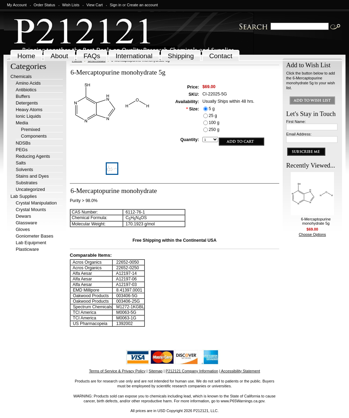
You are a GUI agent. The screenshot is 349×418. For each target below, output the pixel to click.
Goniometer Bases (34, 236)
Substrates (26, 182)
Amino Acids (28, 83)
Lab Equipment (31, 242)
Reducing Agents (33, 156)
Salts (21, 162)
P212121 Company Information (192, 371)
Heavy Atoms (29, 109)
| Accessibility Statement (239, 371)
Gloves (23, 229)
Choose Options (312, 234)
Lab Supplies (23, 196)
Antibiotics (26, 89)
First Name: (296, 121)
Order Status (44, 5)
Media (22, 122)
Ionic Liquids (28, 116)
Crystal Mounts (31, 209)
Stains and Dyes (32, 176)
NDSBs (23, 143)
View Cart (94, 5)
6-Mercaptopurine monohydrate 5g (316, 221)
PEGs (22, 149)
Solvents (24, 169)
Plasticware (27, 249)
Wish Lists (71, 5)
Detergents (27, 103)
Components (34, 136)
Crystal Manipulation (36, 203)
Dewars (23, 216)
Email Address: (299, 134)
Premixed (30, 129)
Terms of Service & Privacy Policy (117, 371)
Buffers (23, 96)
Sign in (115, 5)
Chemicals (21, 76)
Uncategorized (30, 189)
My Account (17, 5)
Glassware (26, 222)
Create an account (142, 5)
